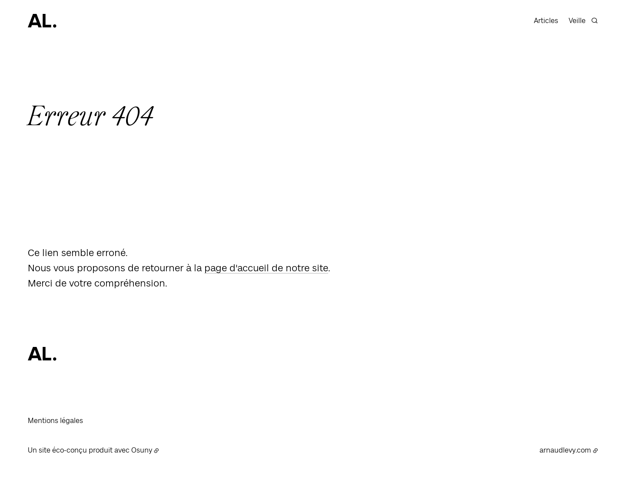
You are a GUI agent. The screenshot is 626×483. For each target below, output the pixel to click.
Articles (546, 20)
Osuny (141, 450)
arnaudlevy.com (565, 450)
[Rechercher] (594, 19)
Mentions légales (55, 420)
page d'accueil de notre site (266, 268)
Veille (577, 20)
